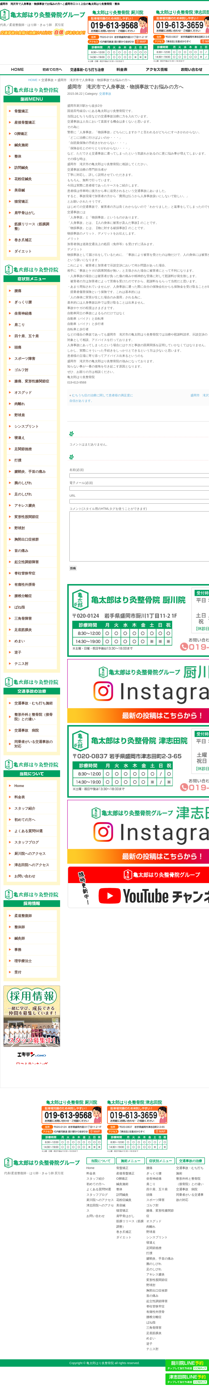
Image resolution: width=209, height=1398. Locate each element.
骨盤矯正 (21, 111)
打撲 (17, 460)
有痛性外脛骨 (24, 584)
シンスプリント (26, 426)
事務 (17, 949)
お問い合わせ (24, 876)
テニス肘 (21, 664)
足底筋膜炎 (23, 630)
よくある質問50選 (28, 831)
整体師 (19, 927)
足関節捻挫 (23, 449)
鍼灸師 (19, 938)
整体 (17, 156)
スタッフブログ (26, 842)
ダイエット (23, 251)
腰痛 (17, 291)
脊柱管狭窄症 (24, 573)
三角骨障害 (23, 618)
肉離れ (19, 404)
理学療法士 (23, 961)
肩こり (19, 325)
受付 (17, 972)
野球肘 (19, 528)
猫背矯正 (21, 201)
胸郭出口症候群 (26, 539)
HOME (32, 80)
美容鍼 (19, 190)
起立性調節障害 (26, 562)
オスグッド (23, 392)
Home (19, 786)
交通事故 (105, 93)
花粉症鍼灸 (23, 179)
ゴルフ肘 (21, 370)
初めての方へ (24, 820)
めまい (19, 641)
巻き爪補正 (23, 240)
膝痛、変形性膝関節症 (31, 381)
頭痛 (17, 347)
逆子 (17, 652)
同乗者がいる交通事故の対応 (33, 744)
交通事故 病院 (26, 730)
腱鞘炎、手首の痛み (30, 471)
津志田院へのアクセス (31, 865)
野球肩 (19, 415)
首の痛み (21, 551)
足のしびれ (23, 494)
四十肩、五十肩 (26, 336)
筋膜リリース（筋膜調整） (31, 226)
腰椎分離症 (23, 596)
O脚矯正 (20, 134)
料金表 (19, 797)
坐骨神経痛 (23, 313)
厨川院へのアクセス (30, 853)
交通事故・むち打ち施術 (33, 703)
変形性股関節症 (26, 517)
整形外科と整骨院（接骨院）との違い (33, 717)
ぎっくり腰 (23, 302)
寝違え (19, 438)
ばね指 (19, 607)
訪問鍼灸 (21, 167)
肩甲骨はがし (24, 213)
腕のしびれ (23, 483)
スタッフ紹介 (24, 808)
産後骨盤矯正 (24, 122)
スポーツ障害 (24, 358)
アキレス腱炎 (24, 505)
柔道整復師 (23, 916)
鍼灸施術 (21, 145)
